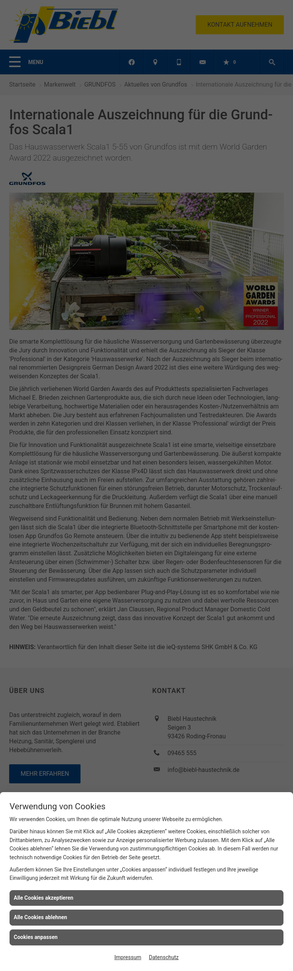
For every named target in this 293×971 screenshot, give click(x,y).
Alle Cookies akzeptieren (43, 898)
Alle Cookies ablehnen (40, 917)
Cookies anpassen (36, 937)
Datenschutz (164, 957)
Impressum (127, 957)
